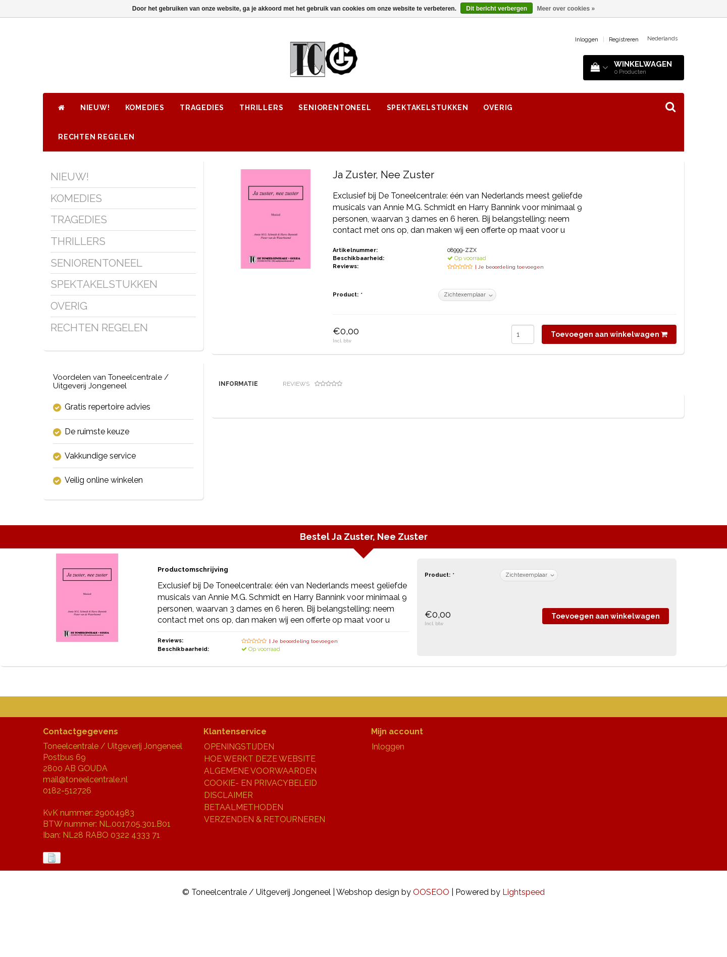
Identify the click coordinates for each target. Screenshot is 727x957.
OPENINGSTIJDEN (239, 790)
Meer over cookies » (566, 8)
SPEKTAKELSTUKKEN (428, 108)
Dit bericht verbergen (496, 8)
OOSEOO (431, 935)
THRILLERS (261, 108)
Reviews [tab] (312, 384)
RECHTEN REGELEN (96, 137)
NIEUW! (95, 108)
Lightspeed (523, 935)
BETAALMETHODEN (243, 851)
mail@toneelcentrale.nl (85, 823)
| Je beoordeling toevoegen (509, 267)
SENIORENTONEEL (334, 108)
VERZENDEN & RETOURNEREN (264, 863)
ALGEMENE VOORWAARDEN (260, 815)
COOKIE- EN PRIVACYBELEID (260, 827)
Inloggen (586, 39)
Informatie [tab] (238, 383)
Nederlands (662, 38)
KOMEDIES (145, 108)
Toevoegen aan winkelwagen (609, 334)
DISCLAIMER (228, 839)
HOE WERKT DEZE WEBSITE (260, 803)
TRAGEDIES (202, 108)
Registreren (624, 39)
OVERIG (498, 108)
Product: (347, 294)
